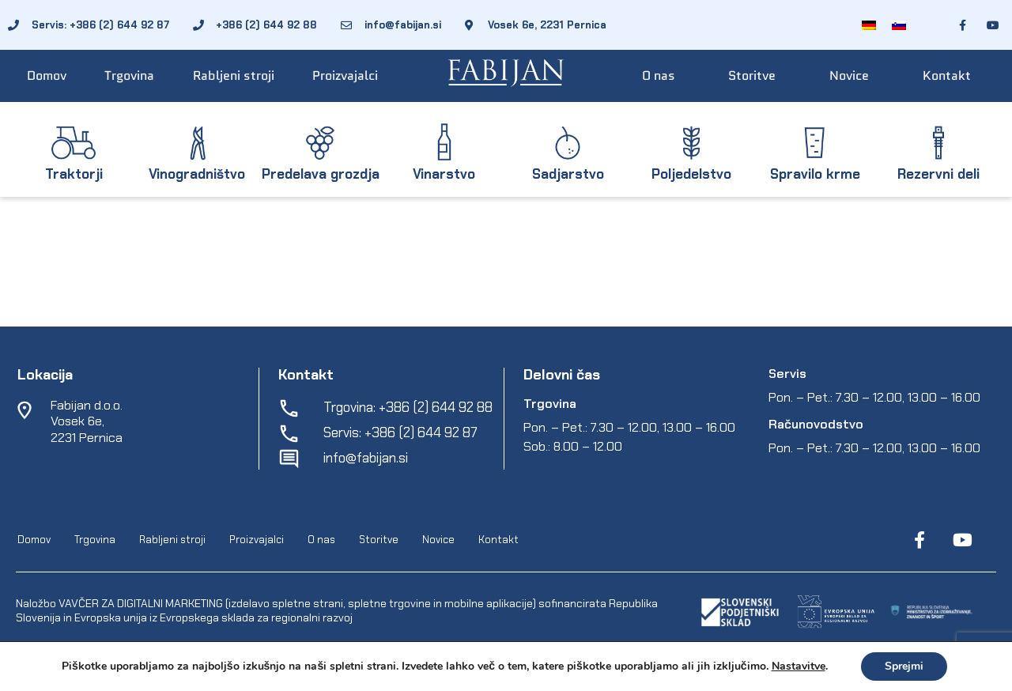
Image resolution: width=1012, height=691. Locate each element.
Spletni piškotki (615, 675)
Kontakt (947, 75)
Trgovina (129, 75)
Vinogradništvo (197, 174)
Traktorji (74, 174)
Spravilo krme (815, 174)
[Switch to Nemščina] (869, 25)
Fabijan (184, 675)
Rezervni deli (938, 174)
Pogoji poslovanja (387, 675)
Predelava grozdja (321, 174)
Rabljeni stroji (233, 75)
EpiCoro (316, 675)
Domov (46, 75)
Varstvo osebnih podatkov (504, 675)
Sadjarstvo (568, 174)
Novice (849, 75)
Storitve (752, 75)
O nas (658, 75)
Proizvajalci (345, 75)
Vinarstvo (444, 174)
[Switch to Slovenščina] (899, 25)
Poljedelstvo (691, 174)
